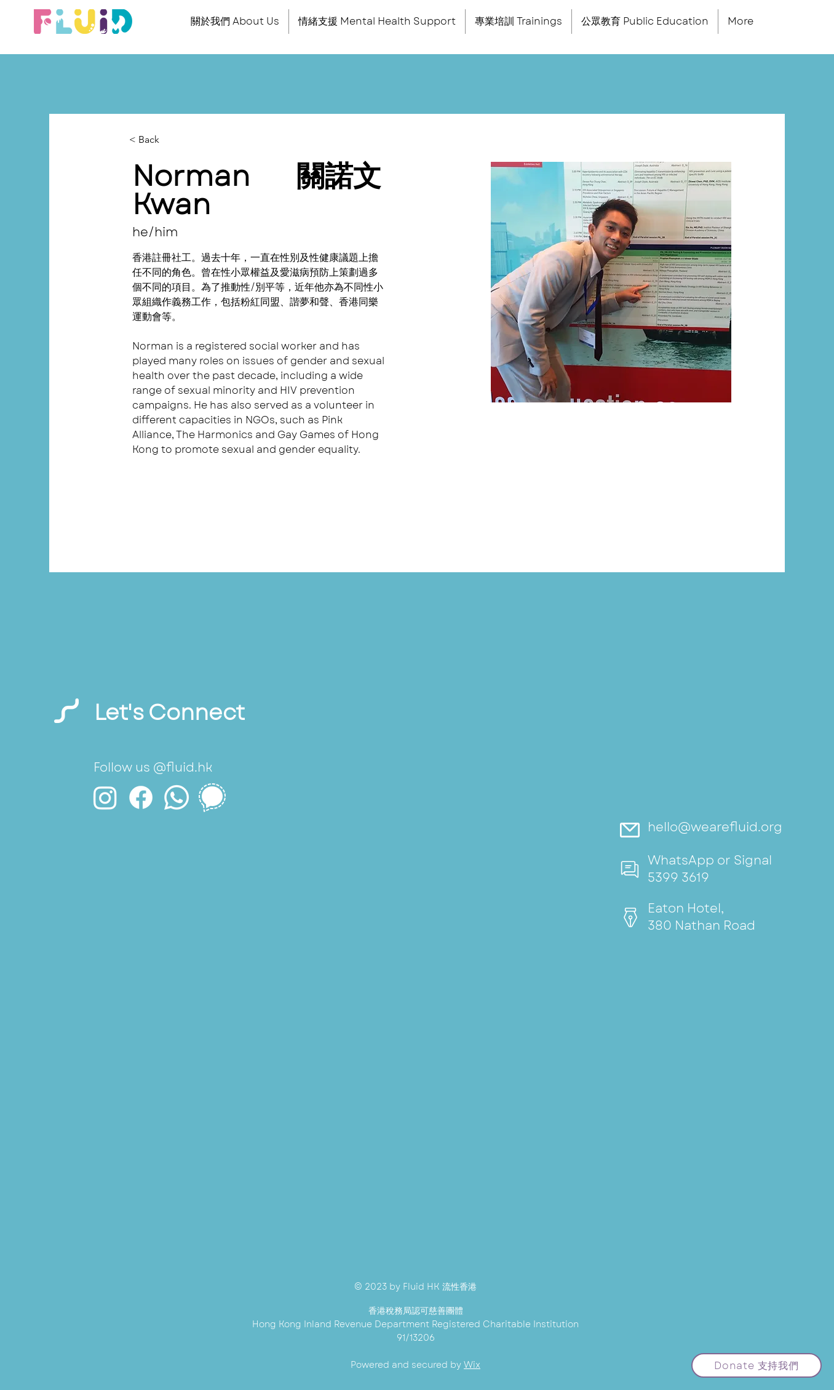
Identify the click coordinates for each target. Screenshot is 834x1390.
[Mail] (630, 830)
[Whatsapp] (176, 797)
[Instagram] (105, 797)
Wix (472, 1365)
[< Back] (153, 139)
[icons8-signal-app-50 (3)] (212, 797)
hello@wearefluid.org (715, 827)
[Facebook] (140, 797)
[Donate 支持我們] (756, 1365)
